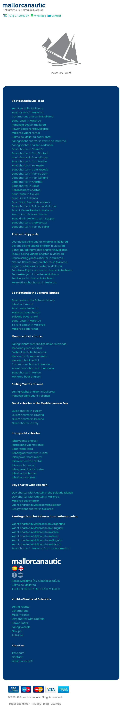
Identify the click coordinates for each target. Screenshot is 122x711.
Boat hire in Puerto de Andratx (31, 202)
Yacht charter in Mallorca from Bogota (37, 540)
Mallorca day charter (25, 501)
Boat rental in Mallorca (28, 101)
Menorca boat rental (25, 360)
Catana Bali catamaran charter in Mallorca (39, 262)
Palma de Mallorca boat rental (31, 137)
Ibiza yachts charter (26, 433)
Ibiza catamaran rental (26, 461)
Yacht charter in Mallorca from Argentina (38, 524)
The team (18, 653)
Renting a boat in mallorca (29, 125)
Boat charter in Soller (25, 186)
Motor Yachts (20, 615)
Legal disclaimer (19, 704)
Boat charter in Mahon (26, 372)
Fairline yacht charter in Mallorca (33, 278)
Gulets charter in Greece (28, 419)
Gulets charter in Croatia (28, 415)
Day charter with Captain (29, 485)
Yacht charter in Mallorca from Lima (35, 536)
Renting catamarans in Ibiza (30, 453)
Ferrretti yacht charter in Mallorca (34, 282)
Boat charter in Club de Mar (29, 222)
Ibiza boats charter (24, 473)
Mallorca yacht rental (26, 133)
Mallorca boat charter (26, 312)
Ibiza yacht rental (23, 465)
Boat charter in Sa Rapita (28, 165)
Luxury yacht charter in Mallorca (32, 509)
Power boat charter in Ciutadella (33, 368)
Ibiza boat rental (22, 304)
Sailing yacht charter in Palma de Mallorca (39, 141)
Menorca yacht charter (27, 348)
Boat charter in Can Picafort (30, 153)
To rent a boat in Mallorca (28, 325)
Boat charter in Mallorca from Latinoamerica (40, 548)
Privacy (36, 704)
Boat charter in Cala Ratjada (30, 169)
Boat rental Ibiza (22, 449)
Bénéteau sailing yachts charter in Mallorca (39, 250)
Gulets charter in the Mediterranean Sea (40, 403)
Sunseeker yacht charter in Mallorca (35, 274)
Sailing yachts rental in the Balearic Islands (39, 344)
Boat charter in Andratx (27, 182)
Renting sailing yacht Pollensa (31, 396)
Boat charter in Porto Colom (30, 174)
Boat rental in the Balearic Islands (35, 293)
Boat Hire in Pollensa (25, 198)
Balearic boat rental (25, 316)
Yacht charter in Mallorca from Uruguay (37, 528)
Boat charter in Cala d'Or (28, 149)
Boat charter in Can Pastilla (29, 161)
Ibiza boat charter (23, 477)
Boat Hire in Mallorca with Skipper (33, 218)
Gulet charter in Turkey (27, 411)
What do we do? (22, 661)
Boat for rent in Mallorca (27, 112)
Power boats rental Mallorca (30, 129)
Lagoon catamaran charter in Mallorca (37, 266)
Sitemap (56, 704)
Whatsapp (40, 15)
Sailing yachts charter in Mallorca (33, 392)
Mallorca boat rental (25, 329)
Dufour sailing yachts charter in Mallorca (38, 254)
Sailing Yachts (20, 607)
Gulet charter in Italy (25, 423)
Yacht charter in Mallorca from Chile (35, 532)
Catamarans (20, 611)
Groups (16, 631)
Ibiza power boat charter (28, 469)
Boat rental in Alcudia (25, 194)
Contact (56, 15)
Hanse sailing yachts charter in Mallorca (37, 258)
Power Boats (20, 623)
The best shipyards (25, 234)
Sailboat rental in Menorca (29, 352)
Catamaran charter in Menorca (32, 364)
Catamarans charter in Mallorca (32, 116)
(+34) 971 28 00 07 (18, 15)
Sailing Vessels (21, 627)
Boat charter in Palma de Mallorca (34, 206)
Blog (46, 704)
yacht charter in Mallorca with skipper (36, 505)
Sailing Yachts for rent (27, 384)
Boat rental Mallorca (25, 308)
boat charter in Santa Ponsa (30, 157)
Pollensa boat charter (26, 190)
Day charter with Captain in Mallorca (35, 497)
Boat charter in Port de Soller (30, 227)
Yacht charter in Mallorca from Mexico (36, 544)
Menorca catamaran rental (29, 356)
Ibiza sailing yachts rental (28, 445)
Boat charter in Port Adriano (30, 178)
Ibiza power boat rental (27, 457)
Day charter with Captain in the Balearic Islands (42, 493)
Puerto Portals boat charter (30, 214)
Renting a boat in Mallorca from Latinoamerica (45, 516)
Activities (17, 635)
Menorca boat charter (27, 336)
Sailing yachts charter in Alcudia (32, 145)
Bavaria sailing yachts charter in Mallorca (38, 246)
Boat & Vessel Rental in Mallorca (32, 210)
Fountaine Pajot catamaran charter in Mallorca (42, 270)
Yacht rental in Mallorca (27, 108)
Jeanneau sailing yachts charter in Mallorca (40, 242)
